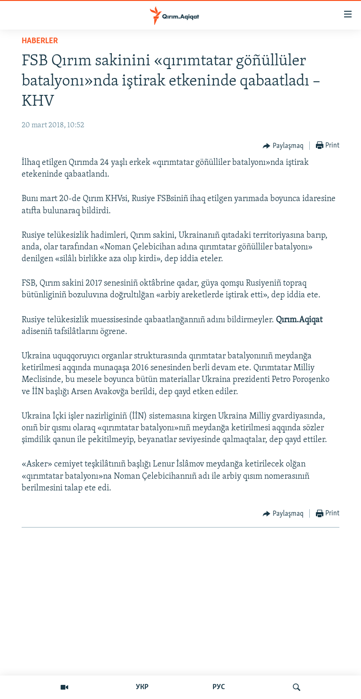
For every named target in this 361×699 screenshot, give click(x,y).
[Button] (283, 146)
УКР (142, 687)
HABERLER (40, 41)
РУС (218, 687)
